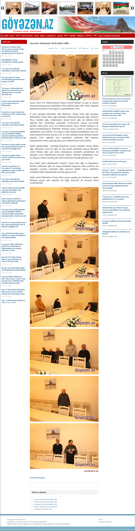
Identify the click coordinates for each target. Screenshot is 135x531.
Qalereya (89, 35)
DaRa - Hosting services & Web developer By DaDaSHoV (29, 522)
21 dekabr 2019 (112, 236)
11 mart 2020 (111, 142)
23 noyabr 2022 (112, 118)
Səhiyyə (43, 36)
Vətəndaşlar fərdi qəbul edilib (43, 509)
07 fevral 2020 (111, 191)
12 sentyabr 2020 (112, 129)
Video (95, 35)
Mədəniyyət (51, 36)
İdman (66, 35)
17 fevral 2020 (111, 177)
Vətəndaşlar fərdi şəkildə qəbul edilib (45, 502)
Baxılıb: (53, 48)
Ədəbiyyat (81, 36)
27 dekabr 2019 (112, 226)
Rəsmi (12, 36)
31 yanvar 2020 (112, 202)
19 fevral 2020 (111, 164)
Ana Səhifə (5, 36)
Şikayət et (85, 48)
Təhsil (36, 36)
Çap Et (96, 48)
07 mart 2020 (111, 155)
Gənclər (60, 36)
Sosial (18, 35)
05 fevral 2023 (111, 106)
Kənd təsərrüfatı (27, 36)
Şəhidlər (73, 36)
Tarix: (68, 48)
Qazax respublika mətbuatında (109, 36)
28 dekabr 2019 (112, 215)
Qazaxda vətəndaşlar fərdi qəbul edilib (45, 499)
